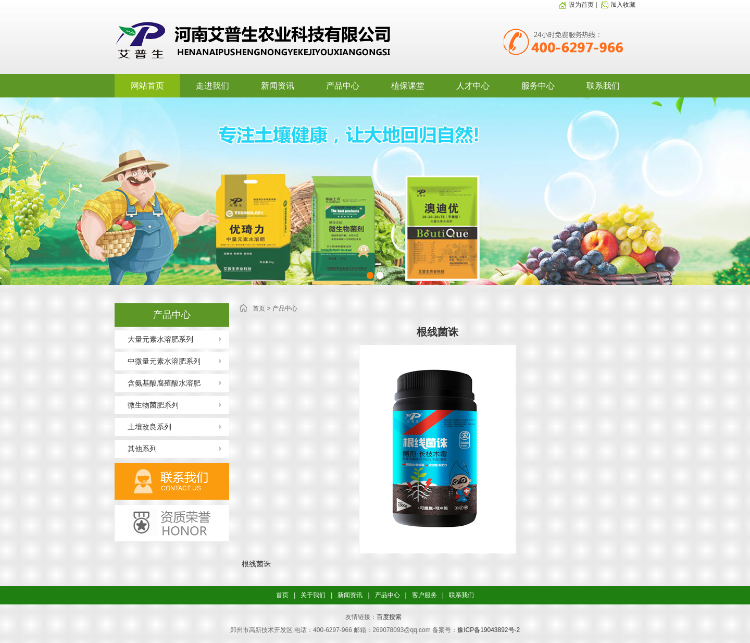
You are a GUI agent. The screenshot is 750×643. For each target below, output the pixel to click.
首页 (259, 308)
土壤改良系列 (149, 427)
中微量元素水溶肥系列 (164, 361)
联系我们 (603, 85)
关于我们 (313, 595)
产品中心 (342, 85)
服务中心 (538, 85)
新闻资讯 (277, 85)
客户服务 (424, 595)
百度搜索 (389, 617)
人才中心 (473, 85)
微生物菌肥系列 (153, 405)
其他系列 (142, 448)
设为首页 (576, 4)
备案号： (444, 630)
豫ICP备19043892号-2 (488, 630)
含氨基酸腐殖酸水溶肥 (164, 383)
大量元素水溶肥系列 (160, 339)
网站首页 (147, 85)
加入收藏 (617, 4)
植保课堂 (407, 85)
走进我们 (212, 85)
